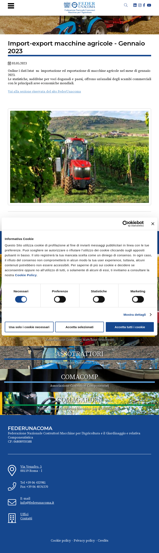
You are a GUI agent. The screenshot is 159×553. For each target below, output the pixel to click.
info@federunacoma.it (37, 503)
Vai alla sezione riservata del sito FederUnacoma (44, 91)
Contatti (26, 518)
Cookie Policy (26, 275)
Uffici (24, 514)
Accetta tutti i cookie (130, 327)
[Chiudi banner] (152, 223)
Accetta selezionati (79, 327)
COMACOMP (79, 377)
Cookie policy (61, 541)
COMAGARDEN (79, 400)
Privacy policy (84, 541)
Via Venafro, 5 (31, 467)
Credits (103, 541)
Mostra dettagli (134, 314)
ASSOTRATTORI (80, 354)
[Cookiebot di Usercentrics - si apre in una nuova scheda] (125, 223)
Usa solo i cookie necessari (29, 327)
